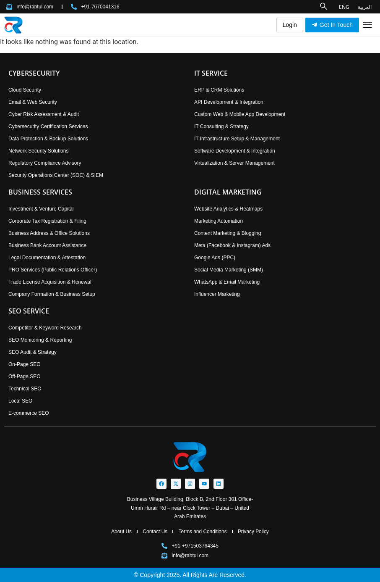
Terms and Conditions (202, 532)
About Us (120, 532)
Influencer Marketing (217, 294)
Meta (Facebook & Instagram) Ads (232, 245)
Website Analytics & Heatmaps (228, 209)
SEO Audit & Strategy (32, 352)
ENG (344, 6)
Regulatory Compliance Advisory (44, 163)
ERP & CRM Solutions (219, 90)
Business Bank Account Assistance (47, 245)
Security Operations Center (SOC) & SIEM (55, 175)
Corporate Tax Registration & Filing (47, 221)
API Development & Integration (228, 102)
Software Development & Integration (234, 151)
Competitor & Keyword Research (45, 328)
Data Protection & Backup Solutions (48, 139)
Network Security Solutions (38, 151)
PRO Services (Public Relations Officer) (52, 270)
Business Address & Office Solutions (49, 233)
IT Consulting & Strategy (221, 126)
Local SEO (20, 401)
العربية (365, 6)
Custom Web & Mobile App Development (239, 114)
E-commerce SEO (28, 413)
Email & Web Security (32, 102)
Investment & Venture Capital (40, 209)
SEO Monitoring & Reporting (40, 340)
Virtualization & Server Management (234, 163)
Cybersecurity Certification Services (48, 126)
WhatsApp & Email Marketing (227, 282)
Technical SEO (25, 389)
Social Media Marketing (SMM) (228, 270)
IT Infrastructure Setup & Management (237, 139)
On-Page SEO (24, 364)
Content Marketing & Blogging (227, 233)
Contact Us (154, 532)
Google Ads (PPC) (214, 258)
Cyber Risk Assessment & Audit (43, 114)
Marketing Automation (218, 221)
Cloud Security (24, 90)
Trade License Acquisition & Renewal (49, 282)
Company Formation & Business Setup (51, 294)
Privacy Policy (254, 532)
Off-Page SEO (24, 376)
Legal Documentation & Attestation (47, 258)
